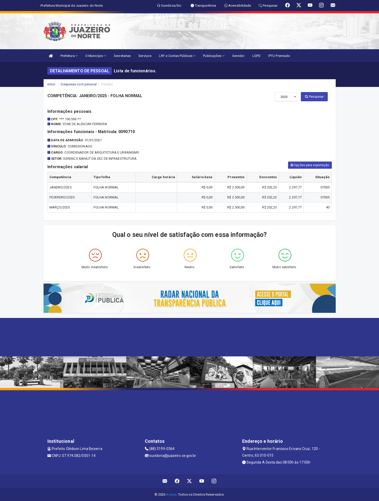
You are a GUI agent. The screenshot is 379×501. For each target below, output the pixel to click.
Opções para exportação (310, 165)
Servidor (238, 56)
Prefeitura (69, 56)
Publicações (213, 56)
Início (51, 84)
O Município (95, 56)
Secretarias (122, 56)
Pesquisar (314, 96)
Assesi (171, 494)
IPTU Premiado (279, 56)
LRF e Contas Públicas (177, 56)
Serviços (144, 56)
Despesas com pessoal (79, 84)
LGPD (256, 56)
